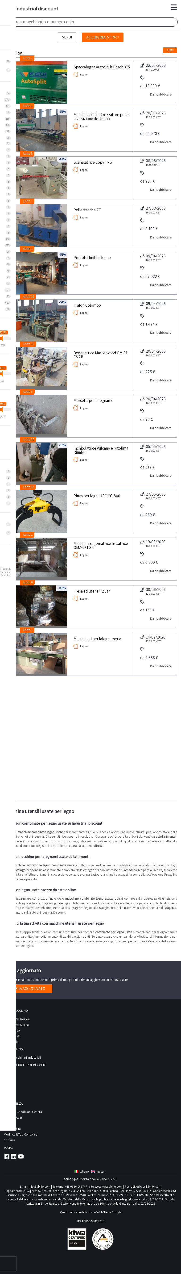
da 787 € (147, 177)
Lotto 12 (28, 296)
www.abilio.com (112, 1187)
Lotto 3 (28, 153)
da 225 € (147, 367)
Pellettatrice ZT (87, 209)
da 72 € (146, 415)
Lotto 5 (28, 392)
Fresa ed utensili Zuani (92, 591)
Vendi (67, 37)
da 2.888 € (149, 653)
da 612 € (147, 463)
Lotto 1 (28, 58)
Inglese (97, 1172)
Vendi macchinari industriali (22, 1057)
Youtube (21, 1156)
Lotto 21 (28, 487)
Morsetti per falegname (93, 400)
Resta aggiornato (28, 988)
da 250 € (147, 510)
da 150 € (147, 606)
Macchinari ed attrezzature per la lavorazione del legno (102, 116)
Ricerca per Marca (16, 1025)
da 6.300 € (149, 558)
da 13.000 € (150, 81)
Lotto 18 (28, 344)
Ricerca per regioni (17, 1019)
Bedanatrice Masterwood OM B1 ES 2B (101, 354)
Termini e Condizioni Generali (23, 1112)
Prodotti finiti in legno (92, 257)
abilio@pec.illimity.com (146, 1187)
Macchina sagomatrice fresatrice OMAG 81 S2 (101, 545)
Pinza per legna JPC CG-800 (97, 495)
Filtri (170, 50)
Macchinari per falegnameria (97, 638)
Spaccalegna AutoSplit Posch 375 (102, 66)
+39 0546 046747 (76, 1187)
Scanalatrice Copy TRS (93, 162)
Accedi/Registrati (102, 37)
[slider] (2, 338)
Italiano (81, 1172)
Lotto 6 (28, 582)
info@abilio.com (39, 1187)
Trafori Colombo (87, 305)
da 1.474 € (149, 320)
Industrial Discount (31, 9)
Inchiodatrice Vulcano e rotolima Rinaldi (101, 450)
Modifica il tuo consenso (20, 1134)
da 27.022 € (150, 272)
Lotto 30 (28, 439)
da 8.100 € (149, 224)
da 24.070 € (150, 129)
